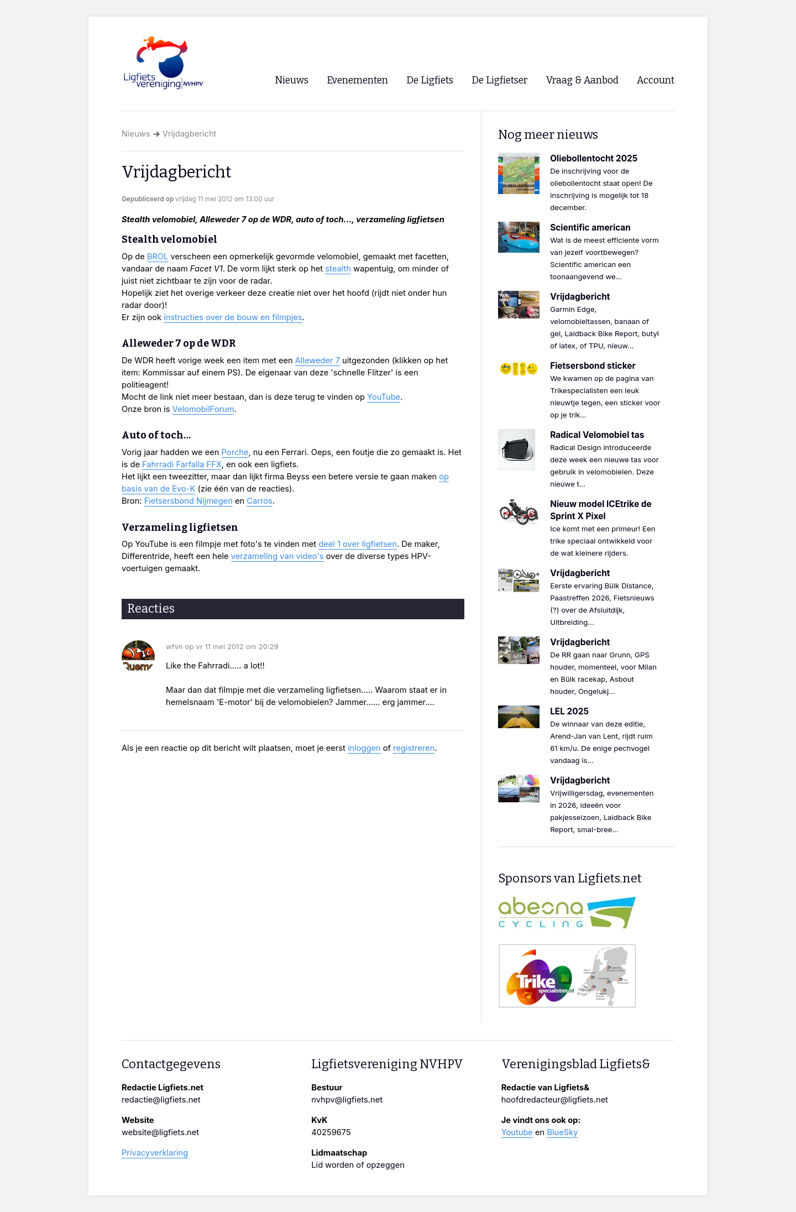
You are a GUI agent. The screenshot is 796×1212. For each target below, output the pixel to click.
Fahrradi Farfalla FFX (182, 464)
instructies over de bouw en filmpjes (233, 317)
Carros (259, 501)
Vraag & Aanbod (582, 80)
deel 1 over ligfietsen (357, 544)
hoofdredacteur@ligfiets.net (554, 1100)
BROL (158, 257)
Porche (235, 452)
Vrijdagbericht (190, 134)
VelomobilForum (203, 409)
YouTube (383, 397)
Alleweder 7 (317, 360)
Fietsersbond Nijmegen (188, 501)
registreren (413, 748)
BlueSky (562, 1132)
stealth (338, 269)
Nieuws (136, 134)
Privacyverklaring (155, 1153)
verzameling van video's (277, 556)
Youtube (517, 1132)
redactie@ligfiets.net (161, 1100)
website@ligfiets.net (160, 1132)
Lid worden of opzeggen (358, 1165)
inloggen (364, 748)
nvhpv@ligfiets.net (347, 1100)
